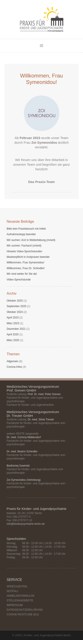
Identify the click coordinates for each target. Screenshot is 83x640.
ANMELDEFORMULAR (20, 595)
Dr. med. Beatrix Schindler (22, 451)
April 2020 (13, 334)
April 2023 (13, 317)
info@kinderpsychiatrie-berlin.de (26, 523)
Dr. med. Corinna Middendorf (24, 437)
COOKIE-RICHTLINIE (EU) (23, 614)
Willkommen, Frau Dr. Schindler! (26, 268)
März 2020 (13, 340)
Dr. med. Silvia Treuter (41, 419)
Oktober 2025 (15, 300)
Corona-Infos (14, 366)
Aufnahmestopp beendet (21, 234)
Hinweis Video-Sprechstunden (24, 251)
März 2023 (13, 323)
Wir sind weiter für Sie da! (22, 273)
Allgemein (12, 361)
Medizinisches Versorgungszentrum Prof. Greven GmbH (33, 388)
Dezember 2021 (16, 328)
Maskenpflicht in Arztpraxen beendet (28, 256)
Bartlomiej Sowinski (18, 465)
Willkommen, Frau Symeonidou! (25, 262)
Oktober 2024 (15, 312)
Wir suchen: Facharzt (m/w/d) (24, 245)
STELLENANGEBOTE (20, 600)
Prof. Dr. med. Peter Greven (44, 394)
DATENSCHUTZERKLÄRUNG (25, 609)
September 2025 (16, 306)
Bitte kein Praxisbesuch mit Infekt (26, 228)
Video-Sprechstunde (19, 279)
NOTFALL (12, 591)
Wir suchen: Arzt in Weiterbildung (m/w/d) (31, 240)
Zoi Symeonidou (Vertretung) (24, 479)
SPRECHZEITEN (17, 586)
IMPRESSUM (15, 605)
